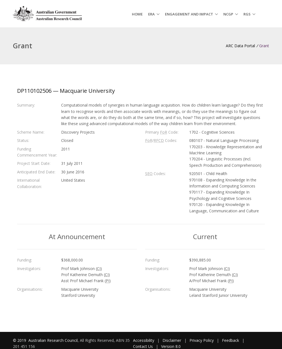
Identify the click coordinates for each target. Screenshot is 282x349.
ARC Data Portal (240, 45)
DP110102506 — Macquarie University (66, 90)
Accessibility (143, 340)
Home (137, 14)
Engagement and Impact (189, 14)
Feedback (230, 340)
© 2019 (20, 340)
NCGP (228, 14)
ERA (151, 14)
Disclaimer (171, 340)
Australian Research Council (53, 340)
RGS (247, 14)
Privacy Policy (201, 340)
